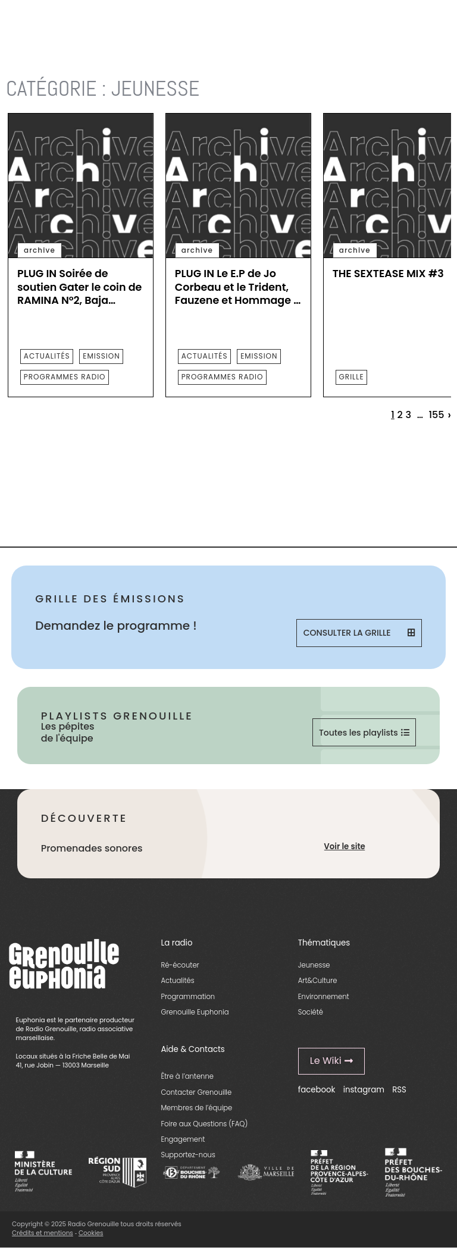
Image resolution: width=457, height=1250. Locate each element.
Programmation (188, 997)
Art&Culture (317, 982)
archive (39, 250)
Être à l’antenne (187, 1077)
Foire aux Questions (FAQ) (204, 1124)
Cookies (91, 1233)
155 (436, 415)
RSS (399, 1090)
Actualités (177, 982)
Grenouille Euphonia (194, 1013)
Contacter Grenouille (196, 1093)
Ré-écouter (180, 966)
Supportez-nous (188, 1156)
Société (310, 1013)
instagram (363, 1090)
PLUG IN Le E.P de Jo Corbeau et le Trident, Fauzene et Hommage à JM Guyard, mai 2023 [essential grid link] (238, 287)
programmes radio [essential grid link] (65, 377)
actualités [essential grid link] (47, 356)
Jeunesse (314, 966)
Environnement (323, 997)
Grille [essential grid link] (351, 377)
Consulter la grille (359, 633)
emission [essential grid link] (101, 356)
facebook (317, 1090)
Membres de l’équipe (196, 1108)
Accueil (20, 59)
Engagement (183, 1140)
